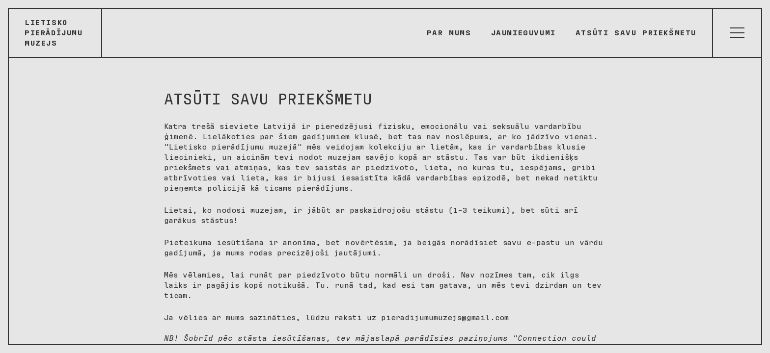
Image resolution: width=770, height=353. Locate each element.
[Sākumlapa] (55, 33)
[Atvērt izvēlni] (736, 33)
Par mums (449, 33)
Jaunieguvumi (523, 33)
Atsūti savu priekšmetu (636, 33)
